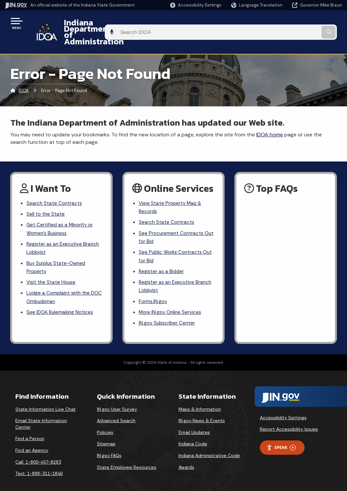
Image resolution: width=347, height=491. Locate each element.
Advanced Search (116, 411)
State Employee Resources (126, 458)
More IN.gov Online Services (171, 302)
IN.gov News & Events (202, 411)
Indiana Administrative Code (209, 446)
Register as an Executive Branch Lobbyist (64, 234)
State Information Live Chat (45, 400)
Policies (105, 423)
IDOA (24, 73)
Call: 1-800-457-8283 (38, 452)
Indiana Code (193, 434)
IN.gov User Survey (117, 400)
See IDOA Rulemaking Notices (61, 302)
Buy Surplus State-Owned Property (57, 254)
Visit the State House (51, 270)
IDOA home (269, 117)
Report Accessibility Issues (289, 419)
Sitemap (106, 434)
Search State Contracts (54, 186)
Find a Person (29, 429)
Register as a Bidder (162, 258)
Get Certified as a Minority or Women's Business (60, 214)
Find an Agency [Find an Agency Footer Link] (31, 441)
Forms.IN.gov (153, 290)
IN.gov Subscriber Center (168, 313)
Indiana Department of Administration (131, 23)
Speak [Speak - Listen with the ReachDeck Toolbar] (281, 438)
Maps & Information (200, 400)
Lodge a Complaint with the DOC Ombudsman (59, 286)
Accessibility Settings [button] (283, 408)
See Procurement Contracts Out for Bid (172, 222)
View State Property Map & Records (171, 190)
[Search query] (304, 23)
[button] (195, 5)
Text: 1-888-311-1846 (39, 464)
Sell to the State (45, 197)
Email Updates (194, 423)
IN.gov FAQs (109, 446)
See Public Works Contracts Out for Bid (172, 243)
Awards (186, 458)
